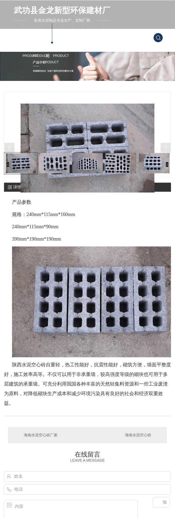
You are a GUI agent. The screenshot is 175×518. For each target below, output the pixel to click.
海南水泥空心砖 (48, 49)
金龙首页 (17, 43)
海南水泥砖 (27, 46)
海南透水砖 (38, 46)
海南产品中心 (58, 46)
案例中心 (68, 43)
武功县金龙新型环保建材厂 (62, 10)
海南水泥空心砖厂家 (41, 435)
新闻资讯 (79, 43)
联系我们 (99, 43)
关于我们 (89, 43)
